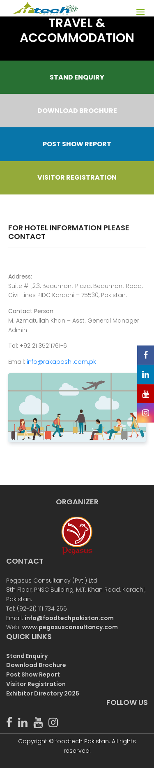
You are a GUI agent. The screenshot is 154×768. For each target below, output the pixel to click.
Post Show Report (33, 674)
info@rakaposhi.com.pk (61, 362)
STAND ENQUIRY (77, 77)
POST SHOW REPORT (77, 144)
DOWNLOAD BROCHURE (77, 110)
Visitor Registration (36, 684)
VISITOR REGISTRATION (77, 177)
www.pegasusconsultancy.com (70, 627)
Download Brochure (36, 665)
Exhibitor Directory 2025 (42, 693)
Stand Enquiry (27, 656)
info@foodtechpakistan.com (69, 618)
